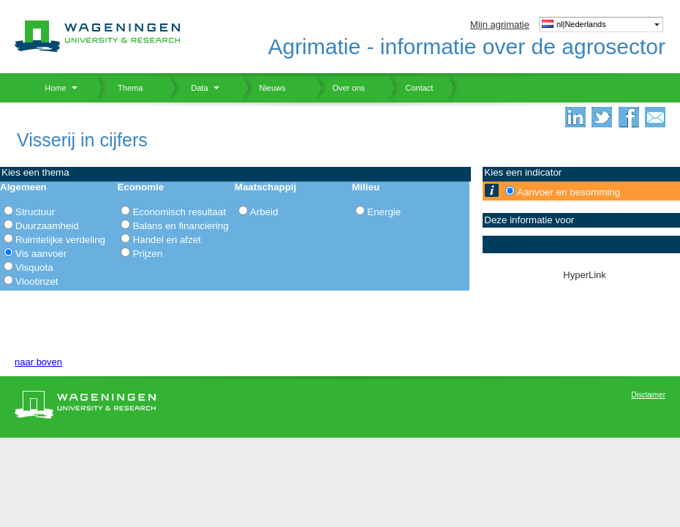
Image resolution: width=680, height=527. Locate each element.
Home (50, 87)
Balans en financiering (180, 225)
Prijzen (147, 253)
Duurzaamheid (47, 225)
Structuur (35, 211)
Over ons (339, 87)
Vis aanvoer (41, 253)
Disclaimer (648, 395)
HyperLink (584, 274)
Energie (384, 211)
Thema (125, 87)
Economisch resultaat (178, 211)
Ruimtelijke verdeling (60, 239)
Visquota (34, 267)
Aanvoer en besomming (568, 192)
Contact (410, 87)
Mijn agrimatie (499, 24)
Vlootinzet (36, 281)
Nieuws (263, 87)
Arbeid (264, 211)
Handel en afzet (166, 239)
